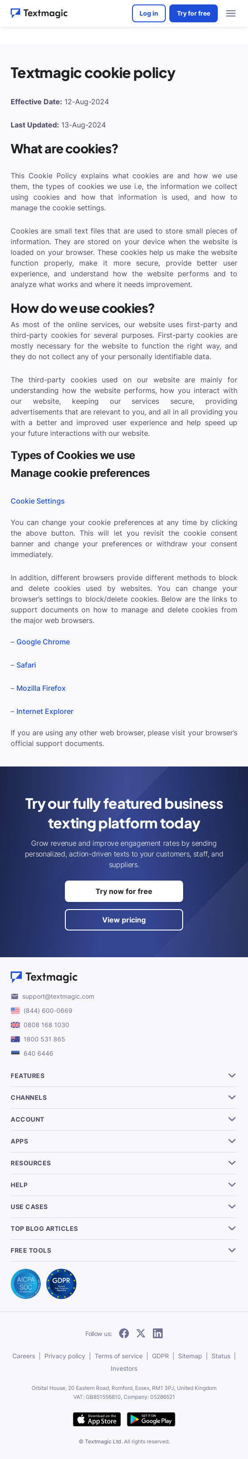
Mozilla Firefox (41, 688)
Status (221, 1356)
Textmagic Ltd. (104, 1441)
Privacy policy (64, 1356)
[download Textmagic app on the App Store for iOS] (97, 1420)
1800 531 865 (44, 1039)
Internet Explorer (44, 711)
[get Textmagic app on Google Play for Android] (151, 1420)
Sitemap (190, 1356)
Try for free (193, 13)
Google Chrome (43, 641)
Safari (26, 664)
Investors (124, 1368)
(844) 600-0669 (48, 1010)
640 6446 (38, 1053)
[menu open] (231, 13)
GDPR (160, 1356)
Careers (23, 1356)
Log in (149, 13)
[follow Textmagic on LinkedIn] (158, 1333)
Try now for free (124, 891)
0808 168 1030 (46, 1025)
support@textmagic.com (58, 996)
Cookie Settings (38, 500)
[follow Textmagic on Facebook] (124, 1333)
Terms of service (119, 1356)
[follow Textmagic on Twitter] (141, 1333)
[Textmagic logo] (124, 977)
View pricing (124, 919)
